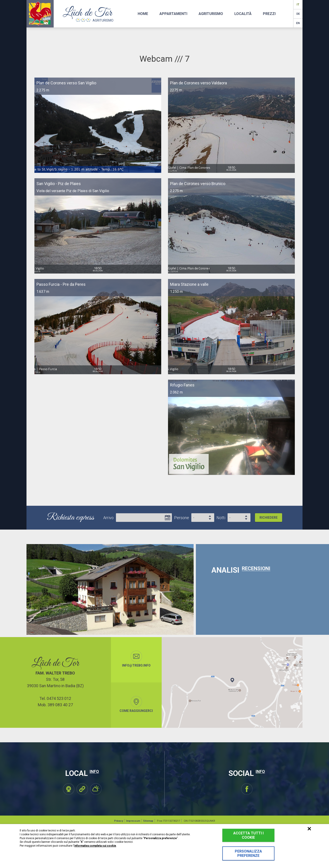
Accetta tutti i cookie (248, 835)
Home (143, 14)
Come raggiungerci (136, 704)
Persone (181, 517)
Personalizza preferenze (248, 853)
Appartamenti (173, 14)
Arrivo (108, 517)
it (298, 4)
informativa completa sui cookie (95, 845)
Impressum (133, 820)
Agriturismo (211, 14)
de (298, 13)
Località (243, 14)
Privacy (118, 820)
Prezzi (269, 14)
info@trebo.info (136, 659)
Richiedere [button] (268, 517)
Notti (220, 517)
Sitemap (148, 820)
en (298, 23)
